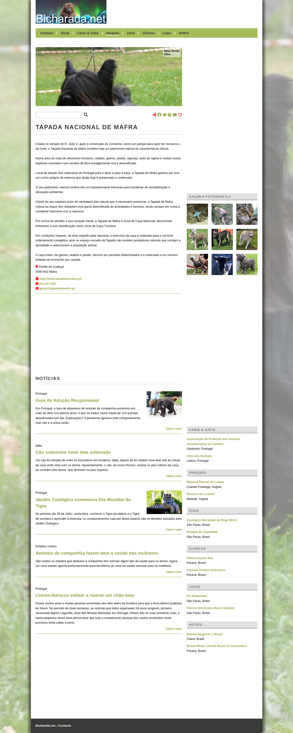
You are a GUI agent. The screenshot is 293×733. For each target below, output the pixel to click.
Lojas (166, 33)
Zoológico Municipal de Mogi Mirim (212, 520)
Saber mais (174, 428)
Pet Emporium (197, 596)
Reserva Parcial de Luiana (205, 482)
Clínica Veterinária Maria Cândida (210, 608)
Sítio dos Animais (199, 456)
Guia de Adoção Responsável (67, 400)
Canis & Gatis (88, 33)
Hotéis (184, 33)
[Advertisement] (184, 12)
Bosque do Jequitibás (202, 532)
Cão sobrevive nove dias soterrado (73, 452)
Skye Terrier (172, 50)
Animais (46, 33)
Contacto (64, 725)
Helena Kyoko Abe (200, 558)
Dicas (65, 33)
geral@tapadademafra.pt (57, 288)
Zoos (131, 33)
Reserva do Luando (201, 494)
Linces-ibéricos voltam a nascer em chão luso (85, 595)
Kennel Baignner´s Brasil (205, 634)
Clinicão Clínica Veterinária (206, 570)
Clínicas (148, 33)
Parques (112, 33)
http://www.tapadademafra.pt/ (60, 278)
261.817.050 (47, 283)
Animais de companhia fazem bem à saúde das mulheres (97, 553)
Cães (167, 54)
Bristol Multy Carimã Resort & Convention (217, 646)
